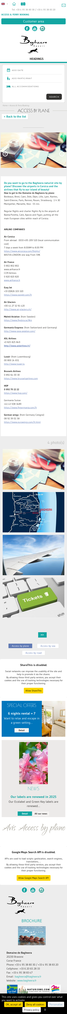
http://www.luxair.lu (14, 363)
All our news (41, 813)
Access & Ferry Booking (15, 14)
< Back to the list (15, 116)
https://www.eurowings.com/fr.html (22, 422)
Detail (22, 730)
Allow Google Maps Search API (33, 877)
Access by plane (20, 645)
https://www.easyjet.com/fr (18, 294)
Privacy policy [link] (31, 1009)
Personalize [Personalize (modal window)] (56, 1004)
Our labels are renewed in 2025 (33, 797)
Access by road (34, 652)
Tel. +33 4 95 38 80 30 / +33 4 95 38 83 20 (33, 9)
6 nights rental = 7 (21, 713)
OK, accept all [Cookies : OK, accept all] (13, 1004)
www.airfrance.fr (12, 280)
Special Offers (21, 705)
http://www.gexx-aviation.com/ (19, 331)
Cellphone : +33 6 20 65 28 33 (23, 968)
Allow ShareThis (34, 690)
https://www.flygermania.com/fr (20, 407)
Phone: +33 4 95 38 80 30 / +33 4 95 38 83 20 (32, 964)
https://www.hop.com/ (15, 393)
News (33, 788)
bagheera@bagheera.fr (28, 976)
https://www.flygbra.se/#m (18, 320)
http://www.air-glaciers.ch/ (18, 309)
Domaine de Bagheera (19, 952)
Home (5, 105)
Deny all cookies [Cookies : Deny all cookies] (35, 1004)
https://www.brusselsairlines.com (21, 378)
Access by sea (47, 645)
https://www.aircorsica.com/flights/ (22, 251)
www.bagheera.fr (26, 980)
